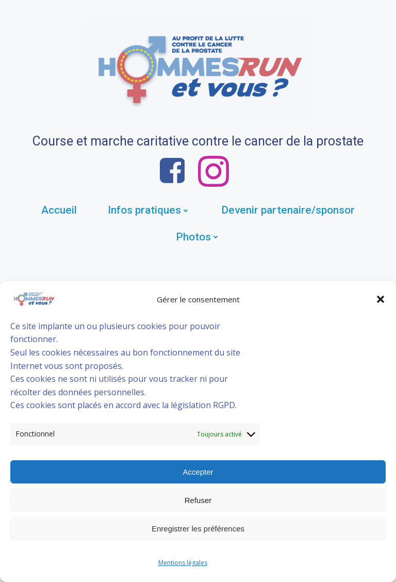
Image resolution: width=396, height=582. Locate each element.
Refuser (198, 500)
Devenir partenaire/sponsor (288, 210)
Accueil (59, 210)
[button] (380, 299)
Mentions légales (182, 562)
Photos (198, 237)
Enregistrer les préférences (198, 528)
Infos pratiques (149, 210)
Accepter (198, 471)
